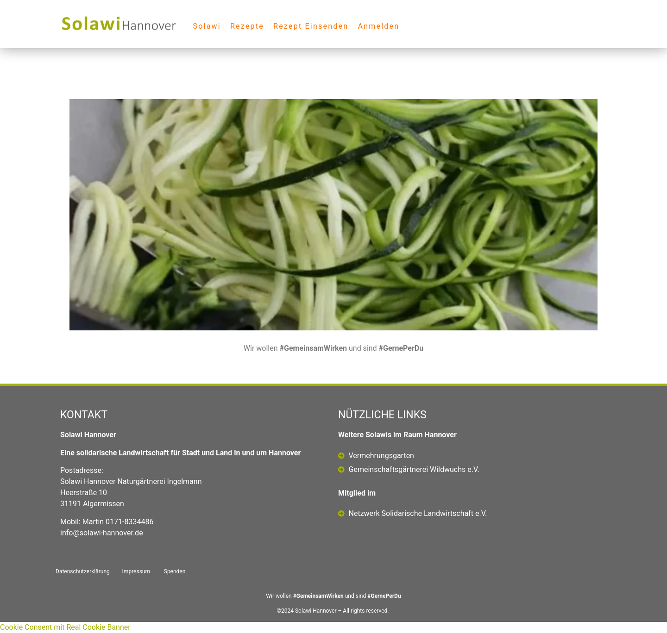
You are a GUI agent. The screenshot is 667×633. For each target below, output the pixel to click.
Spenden (175, 571)
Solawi (207, 26)
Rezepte (247, 26)
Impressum (136, 571)
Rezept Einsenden (310, 26)
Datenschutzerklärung (83, 571)
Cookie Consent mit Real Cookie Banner (65, 627)
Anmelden (378, 26)
